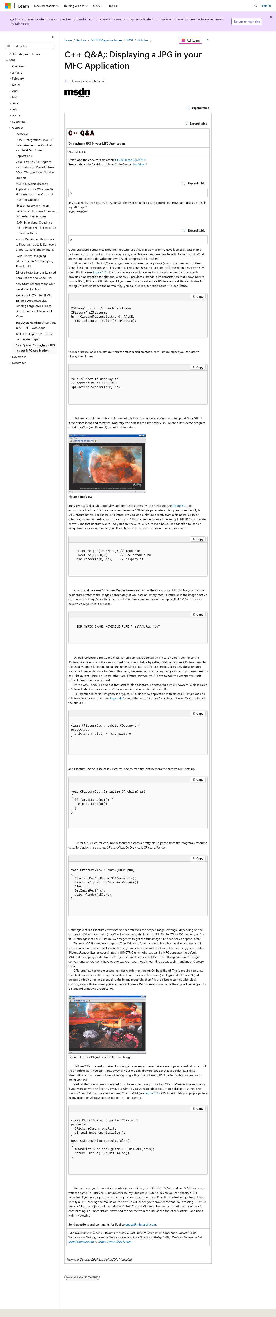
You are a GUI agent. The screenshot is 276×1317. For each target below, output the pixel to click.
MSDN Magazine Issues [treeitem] (24, 54)
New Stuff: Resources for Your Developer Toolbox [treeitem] (35, 286)
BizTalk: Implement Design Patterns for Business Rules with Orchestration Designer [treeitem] (36, 211)
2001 (130, 40)
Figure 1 (98, 272)
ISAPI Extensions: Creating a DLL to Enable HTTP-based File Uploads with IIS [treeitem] (36, 227)
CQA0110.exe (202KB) (129, 160)
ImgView (138, 164)
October (142, 40)
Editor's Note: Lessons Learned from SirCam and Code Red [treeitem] (36, 275)
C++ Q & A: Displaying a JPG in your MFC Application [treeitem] (35, 348)
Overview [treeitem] (18, 66)
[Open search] (255, 6)
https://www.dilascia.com (114, 1242)
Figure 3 (177, 506)
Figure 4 (115, 698)
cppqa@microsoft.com (140, 1224)
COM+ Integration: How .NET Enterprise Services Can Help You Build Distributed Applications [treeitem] (35, 148)
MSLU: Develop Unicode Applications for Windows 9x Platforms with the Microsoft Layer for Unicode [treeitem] (34, 192)
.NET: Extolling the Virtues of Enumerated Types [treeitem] (34, 336)
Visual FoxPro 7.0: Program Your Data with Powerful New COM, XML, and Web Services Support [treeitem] (35, 170)
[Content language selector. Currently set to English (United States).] (25, 1310)
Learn (68, 40)
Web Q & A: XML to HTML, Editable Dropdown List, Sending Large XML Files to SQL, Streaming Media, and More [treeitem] (34, 305)
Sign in (266, 5)
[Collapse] (52, 37)
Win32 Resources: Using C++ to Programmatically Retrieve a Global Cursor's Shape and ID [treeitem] (36, 244)
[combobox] (29, 46)
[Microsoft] (8, 6)
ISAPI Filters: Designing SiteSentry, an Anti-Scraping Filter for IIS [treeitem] (34, 261)
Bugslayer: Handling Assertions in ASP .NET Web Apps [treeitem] (36, 325)
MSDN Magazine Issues (106, 40)
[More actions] (208, 40)
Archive (81, 40)
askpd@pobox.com (81, 1242)
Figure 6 (150, 1093)
